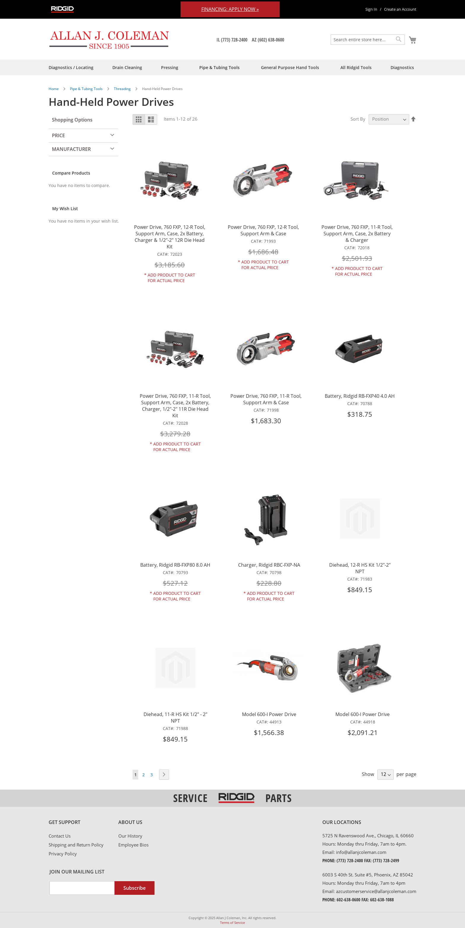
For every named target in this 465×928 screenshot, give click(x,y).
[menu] (232, 67)
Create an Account (400, 9)
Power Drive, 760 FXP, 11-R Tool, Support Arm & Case (266, 399)
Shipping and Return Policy (76, 845)
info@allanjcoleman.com (361, 852)
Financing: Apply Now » (230, 9)
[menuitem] (71, 67)
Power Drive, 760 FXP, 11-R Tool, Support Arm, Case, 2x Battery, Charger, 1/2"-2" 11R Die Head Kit (175, 406)
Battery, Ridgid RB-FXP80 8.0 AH (175, 565)
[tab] (83, 822)
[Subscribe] (134, 888)
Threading (123, 88)
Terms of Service (232, 922)
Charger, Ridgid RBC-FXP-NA (269, 565)
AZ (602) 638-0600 (268, 39)
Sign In (371, 9)
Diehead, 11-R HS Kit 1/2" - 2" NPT (175, 717)
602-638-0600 (348, 900)
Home (54, 88)
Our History (130, 836)
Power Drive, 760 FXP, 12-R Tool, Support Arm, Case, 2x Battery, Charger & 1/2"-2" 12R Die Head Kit (169, 237)
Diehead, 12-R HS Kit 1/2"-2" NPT (360, 568)
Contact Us (60, 836)
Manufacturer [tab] (71, 149)
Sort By (358, 119)
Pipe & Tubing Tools (86, 88)
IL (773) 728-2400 (231, 39)
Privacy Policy (63, 854)
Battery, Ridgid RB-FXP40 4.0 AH (360, 396)
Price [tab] (58, 135)
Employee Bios (133, 845)
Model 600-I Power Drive (269, 714)
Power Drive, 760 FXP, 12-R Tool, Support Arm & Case (263, 230)
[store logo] (109, 40)
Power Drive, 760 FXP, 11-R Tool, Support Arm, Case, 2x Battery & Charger (357, 233)
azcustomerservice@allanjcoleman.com (376, 891)
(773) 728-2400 (350, 860)
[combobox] (368, 39)
